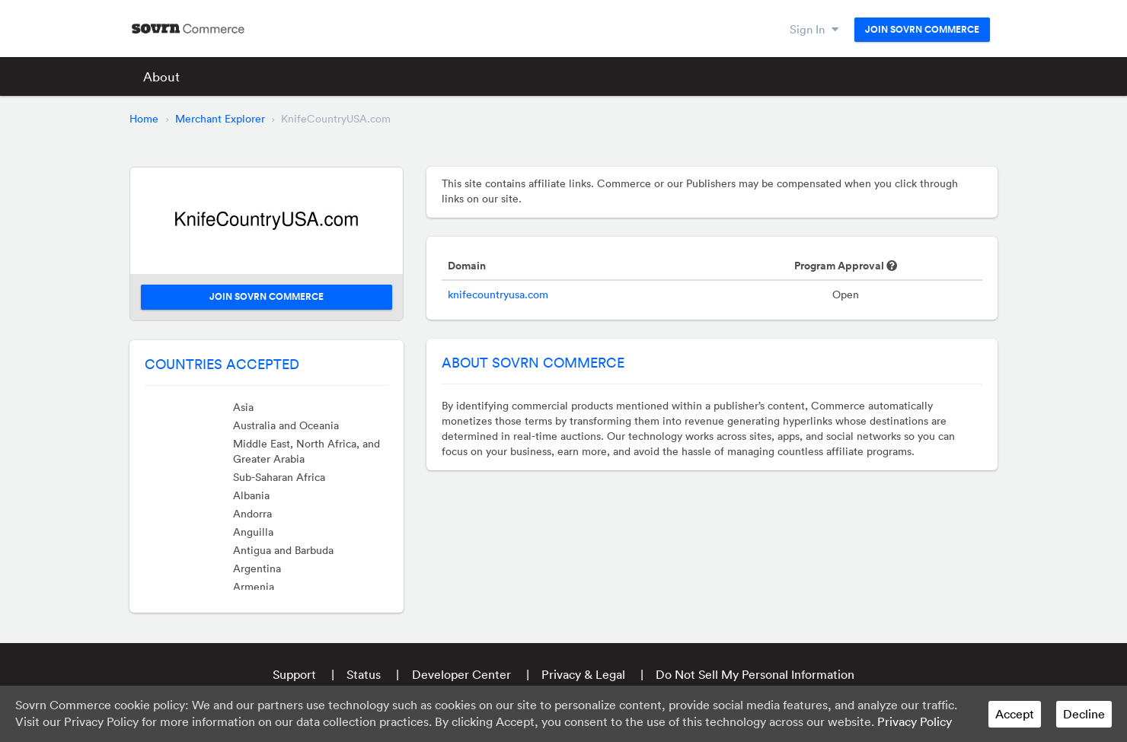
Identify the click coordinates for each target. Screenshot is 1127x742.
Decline (1084, 713)
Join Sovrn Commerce (922, 30)
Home (143, 119)
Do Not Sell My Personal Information (755, 674)
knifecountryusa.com (498, 294)
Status (363, 674)
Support (294, 674)
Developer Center (461, 674)
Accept (1014, 713)
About (161, 76)
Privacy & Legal (583, 674)
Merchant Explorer (220, 119)
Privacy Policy (914, 721)
